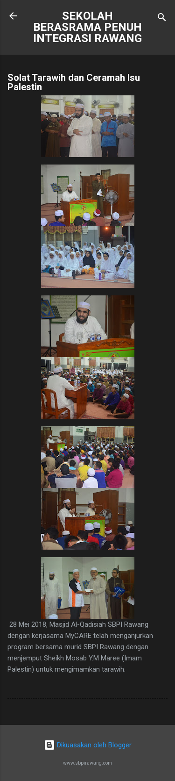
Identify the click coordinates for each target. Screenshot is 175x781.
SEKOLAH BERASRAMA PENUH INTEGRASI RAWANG (87, 27)
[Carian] (162, 19)
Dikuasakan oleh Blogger (88, 745)
